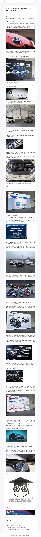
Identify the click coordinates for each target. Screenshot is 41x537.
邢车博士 (11, 511)
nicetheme (23, 535)
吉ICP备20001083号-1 (28, 535)
